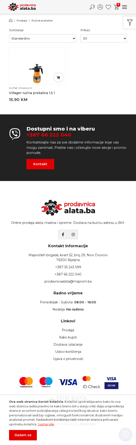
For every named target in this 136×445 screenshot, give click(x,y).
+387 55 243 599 (68, 267)
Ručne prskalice (42, 20)
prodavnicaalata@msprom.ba (68, 281)
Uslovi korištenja (68, 352)
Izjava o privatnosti (68, 359)
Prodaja (22, 20)
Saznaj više (46, 424)
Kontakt (40, 164)
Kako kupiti (68, 337)
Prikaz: (86, 30)
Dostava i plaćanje (68, 344)
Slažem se (22, 435)
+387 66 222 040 (48, 135)
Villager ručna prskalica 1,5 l (32, 93)
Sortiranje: (16, 30)
